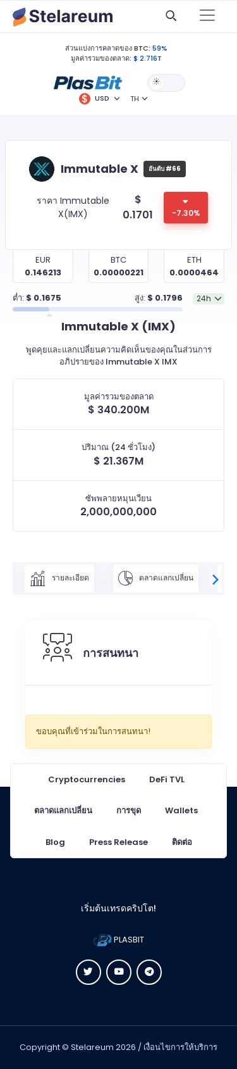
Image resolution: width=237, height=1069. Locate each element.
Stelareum (92, 1047)
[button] (87, 82)
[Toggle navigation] (207, 16)
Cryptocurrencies (86, 779)
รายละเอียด (59, 578)
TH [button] (134, 99)
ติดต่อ (182, 842)
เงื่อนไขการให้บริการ (180, 1047)
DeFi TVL (167, 779)
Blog (55, 842)
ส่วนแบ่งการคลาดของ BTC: (107, 48)
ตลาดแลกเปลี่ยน (155, 578)
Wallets (181, 810)
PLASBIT (118, 940)
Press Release (118, 842)
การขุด (128, 810)
